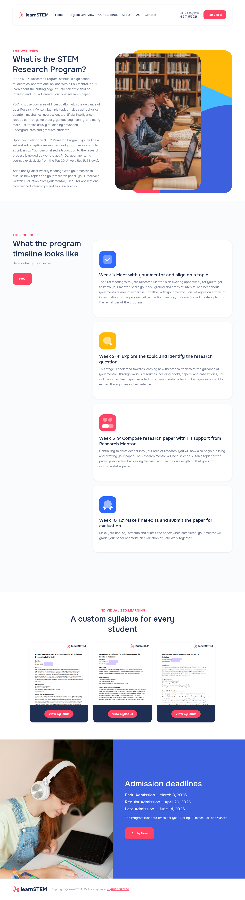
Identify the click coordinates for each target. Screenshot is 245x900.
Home (59, 15)
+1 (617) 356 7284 (118, 889)
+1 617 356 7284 (189, 16)
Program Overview (81, 15)
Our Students (108, 15)
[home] (37, 14)
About (126, 15)
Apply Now (215, 15)
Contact (150, 15)
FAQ (137, 15)
